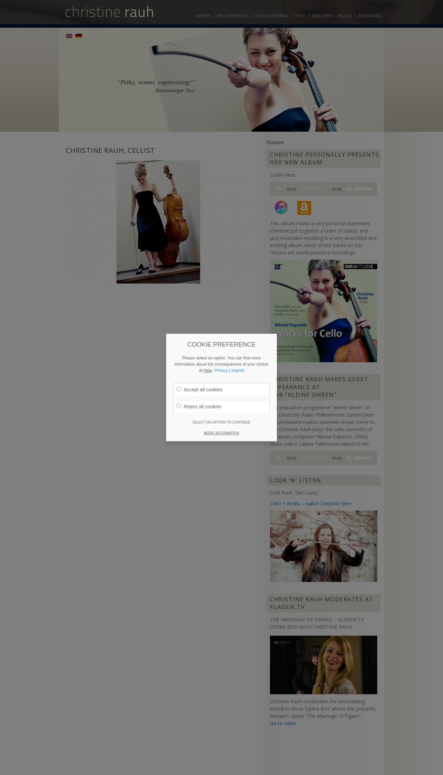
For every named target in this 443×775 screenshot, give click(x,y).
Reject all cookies (199, 324)
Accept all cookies (200, 307)
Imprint (238, 288)
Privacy (221, 288)
